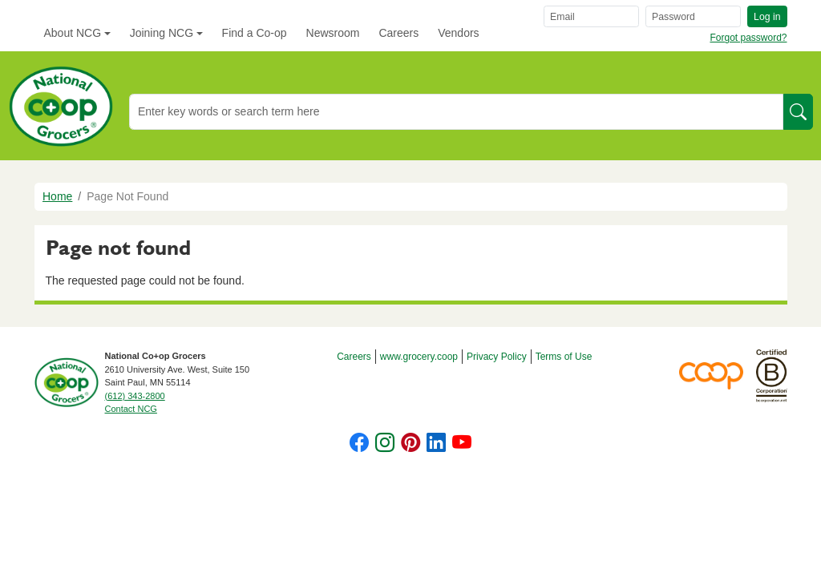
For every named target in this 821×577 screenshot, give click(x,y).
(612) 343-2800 (135, 396)
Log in (767, 16)
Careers (398, 32)
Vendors (458, 32)
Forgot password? (748, 37)
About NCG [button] (73, 32)
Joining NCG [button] (161, 32)
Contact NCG (131, 409)
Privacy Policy (497, 356)
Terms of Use (564, 356)
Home (57, 196)
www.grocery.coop (419, 356)
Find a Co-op (254, 32)
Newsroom (333, 32)
